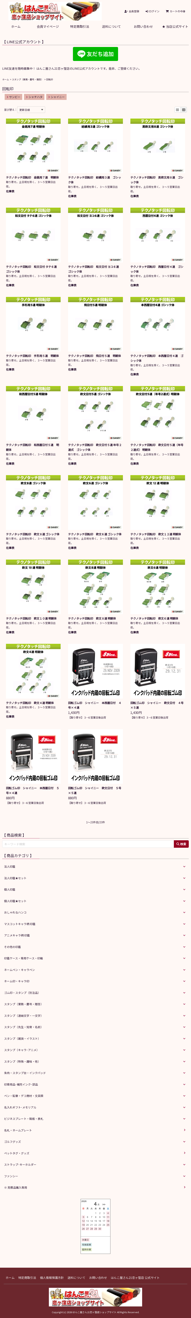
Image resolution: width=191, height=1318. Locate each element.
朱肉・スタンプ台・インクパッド (25, 1073)
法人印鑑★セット (15, 878)
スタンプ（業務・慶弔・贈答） (27, 79)
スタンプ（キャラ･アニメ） (21, 1050)
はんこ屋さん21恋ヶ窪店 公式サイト (135, 1277)
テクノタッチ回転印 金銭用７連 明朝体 (34, 177)
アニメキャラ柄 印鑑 (17, 935)
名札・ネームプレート (18, 1130)
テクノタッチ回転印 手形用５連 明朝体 (34, 356)
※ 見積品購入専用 (15, 1187)
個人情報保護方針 (52, 1277)
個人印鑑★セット (15, 901)
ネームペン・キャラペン (19, 970)
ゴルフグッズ (12, 1142)
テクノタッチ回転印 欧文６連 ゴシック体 (96, 534)
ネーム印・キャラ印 (16, 981)
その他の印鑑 (12, 947)
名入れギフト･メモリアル (20, 1107)
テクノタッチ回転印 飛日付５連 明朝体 (96, 356)
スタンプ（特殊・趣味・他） (22, 1061)
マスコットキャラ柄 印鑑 (19, 924)
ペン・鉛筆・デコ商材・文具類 (23, 1096)
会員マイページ (48, 26)
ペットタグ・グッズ (16, 1153)
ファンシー (11, 1176)
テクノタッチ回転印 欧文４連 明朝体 (31, 703)
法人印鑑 (9, 866)
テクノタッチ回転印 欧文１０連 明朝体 (33, 618)
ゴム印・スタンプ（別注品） (22, 993)
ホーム (16, 26)
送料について (111, 26)
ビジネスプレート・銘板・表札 (23, 1119)
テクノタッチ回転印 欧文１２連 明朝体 (157, 534)
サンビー (13, 97)
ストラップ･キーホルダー (20, 1164)
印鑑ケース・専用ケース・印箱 (23, 958)
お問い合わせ (143, 26)
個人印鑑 (9, 889)
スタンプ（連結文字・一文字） (23, 1016)
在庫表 (10, 191)
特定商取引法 (79, 26)
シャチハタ (34, 97)
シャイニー (56, 97)
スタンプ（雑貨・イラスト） (22, 1038)
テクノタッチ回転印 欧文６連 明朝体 (155, 618)
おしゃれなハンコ (15, 912)
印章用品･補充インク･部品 (21, 1084)
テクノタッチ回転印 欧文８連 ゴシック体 (34, 534)
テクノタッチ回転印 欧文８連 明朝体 (93, 618)
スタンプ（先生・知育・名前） (23, 1027)
